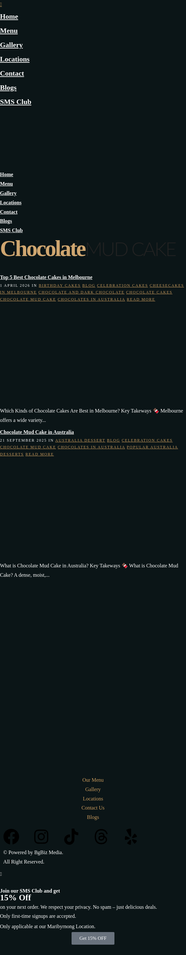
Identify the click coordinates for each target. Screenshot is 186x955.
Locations (15, 59)
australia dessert (80, 440)
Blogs (8, 87)
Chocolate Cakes (149, 292)
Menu (9, 31)
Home (9, 16)
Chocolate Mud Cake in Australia (37, 432)
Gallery (11, 45)
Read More (141, 299)
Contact (12, 73)
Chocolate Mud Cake (28, 299)
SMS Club (15, 102)
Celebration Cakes (122, 285)
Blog (88, 285)
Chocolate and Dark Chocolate (81, 292)
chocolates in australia (91, 299)
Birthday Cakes (60, 285)
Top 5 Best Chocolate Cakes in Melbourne (46, 277)
